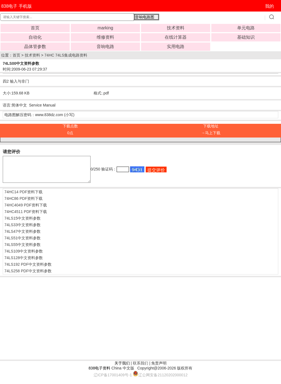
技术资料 (175, 28)
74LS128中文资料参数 (23, 262)
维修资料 (105, 37)
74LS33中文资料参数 (22, 230)
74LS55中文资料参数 (22, 249)
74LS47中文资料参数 (22, 236)
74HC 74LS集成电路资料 (65, 55)
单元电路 (246, 28)
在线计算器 (176, 37)
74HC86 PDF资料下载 (23, 203)
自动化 (35, 37)
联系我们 (140, 368)
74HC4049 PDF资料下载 (25, 210)
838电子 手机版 (16, 6)
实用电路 (175, 46)
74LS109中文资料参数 (23, 256)
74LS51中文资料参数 (22, 243)
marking (105, 28)
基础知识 (246, 37)
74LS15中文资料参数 (22, 223)
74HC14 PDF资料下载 (23, 197)
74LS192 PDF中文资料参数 (28, 269)
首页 (35, 28)
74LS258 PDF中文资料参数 (28, 276)
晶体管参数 (35, 46)
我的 (269, 6)
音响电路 (105, 46)
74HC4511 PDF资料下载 (25, 216)
